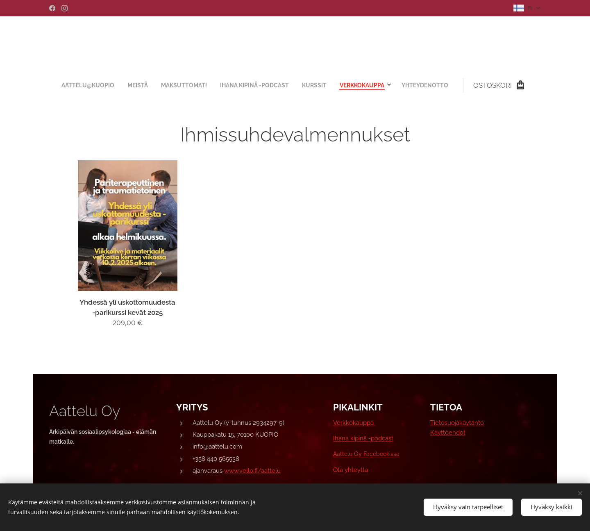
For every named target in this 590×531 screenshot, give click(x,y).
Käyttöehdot (447, 432)
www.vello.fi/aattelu (252, 470)
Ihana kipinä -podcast (363, 438)
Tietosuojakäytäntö (457, 422)
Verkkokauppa (354, 422)
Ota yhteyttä (350, 470)
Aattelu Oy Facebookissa (366, 454)
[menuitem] (216, 85)
